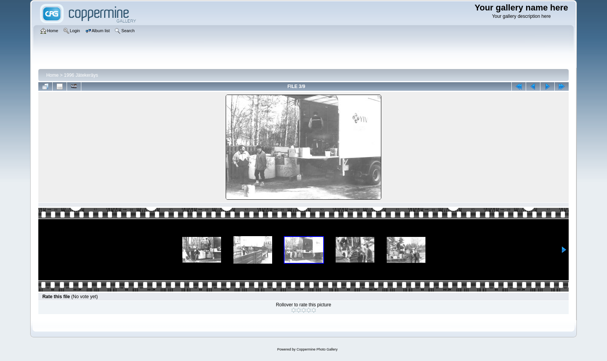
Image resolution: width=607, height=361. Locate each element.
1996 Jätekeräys (81, 75)
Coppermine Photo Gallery (317, 349)
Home (52, 75)
